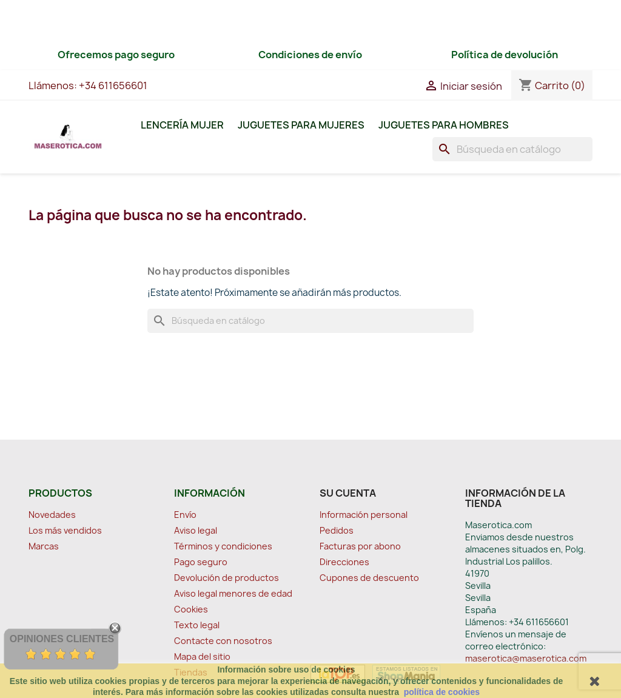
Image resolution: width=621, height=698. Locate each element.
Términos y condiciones (223, 546)
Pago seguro (200, 562)
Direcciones (344, 562)
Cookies (191, 609)
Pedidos (337, 530)
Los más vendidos (65, 530)
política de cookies (442, 692)
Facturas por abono (360, 546)
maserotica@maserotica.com (525, 658)
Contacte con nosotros (223, 640)
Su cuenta (348, 493)
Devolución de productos (226, 577)
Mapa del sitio (202, 656)
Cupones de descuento (369, 577)
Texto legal (197, 625)
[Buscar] (512, 149)
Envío (185, 514)
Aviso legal (195, 530)
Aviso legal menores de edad (233, 593)
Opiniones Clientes (62, 639)
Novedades (52, 514)
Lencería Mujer (182, 125)
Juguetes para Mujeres (301, 125)
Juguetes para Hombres (443, 125)
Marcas (44, 546)
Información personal (364, 514)
